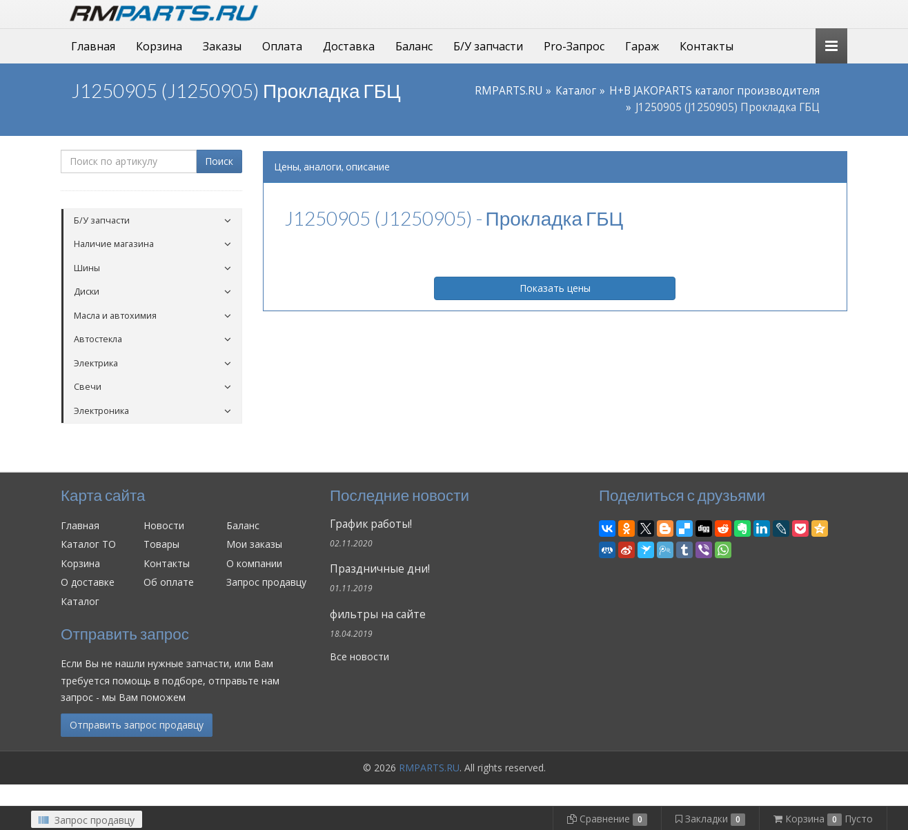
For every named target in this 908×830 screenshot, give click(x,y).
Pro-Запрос (574, 46)
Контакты (706, 46)
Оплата (282, 46)
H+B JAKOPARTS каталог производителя (714, 90)
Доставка (349, 46)
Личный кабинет (753, 12)
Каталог (575, 90)
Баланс (414, 46)
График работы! (371, 524)
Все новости (359, 656)
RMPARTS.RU (508, 90)
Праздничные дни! (380, 569)
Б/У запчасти (488, 46)
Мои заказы (254, 544)
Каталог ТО (88, 544)
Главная (93, 46)
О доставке (88, 582)
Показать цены (555, 288)
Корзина (159, 46)
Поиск (219, 161)
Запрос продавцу (266, 582)
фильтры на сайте (378, 614)
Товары (161, 544)
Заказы (222, 46)
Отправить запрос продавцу (137, 724)
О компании (254, 563)
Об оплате (169, 582)
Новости (164, 525)
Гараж (642, 46)
